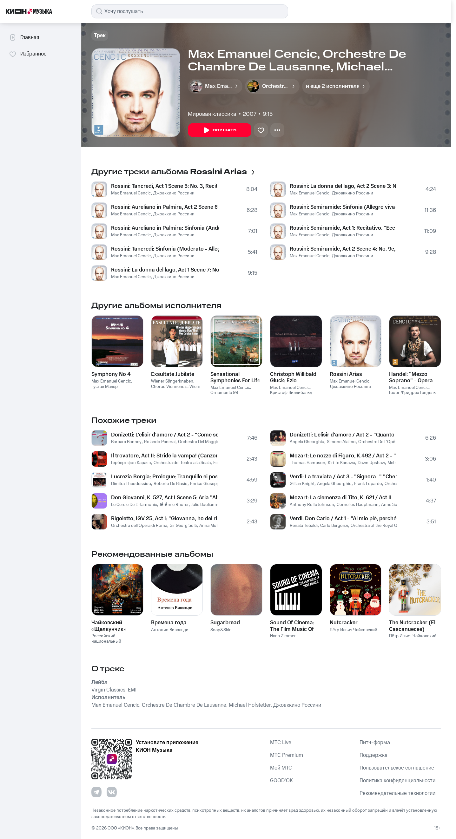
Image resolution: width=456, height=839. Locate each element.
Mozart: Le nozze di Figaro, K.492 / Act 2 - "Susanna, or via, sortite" (343, 456)
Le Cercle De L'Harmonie (134, 504)
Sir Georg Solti (183, 525)
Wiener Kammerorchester (177, 389)
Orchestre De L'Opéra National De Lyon (395, 442)
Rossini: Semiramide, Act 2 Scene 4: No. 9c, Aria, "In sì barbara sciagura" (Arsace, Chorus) (343, 249)
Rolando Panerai (159, 442)
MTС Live (280, 742)
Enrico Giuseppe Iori (209, 484)
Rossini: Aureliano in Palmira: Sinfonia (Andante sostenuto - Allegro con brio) (165, 228)
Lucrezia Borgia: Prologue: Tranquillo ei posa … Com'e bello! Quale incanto (164, 477)
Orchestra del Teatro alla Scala (182, 463)
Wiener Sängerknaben (172, 381)
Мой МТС (281, 768)
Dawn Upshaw (371, 463)
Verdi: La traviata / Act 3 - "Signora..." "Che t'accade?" (343, 477)
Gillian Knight (302, 484)
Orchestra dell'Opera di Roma (139, 525)
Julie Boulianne (205, 504)
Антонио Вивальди (169, 630)
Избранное (28, 54)
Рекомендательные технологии (397, 793)
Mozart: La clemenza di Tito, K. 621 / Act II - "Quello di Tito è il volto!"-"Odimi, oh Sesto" (343, 497)
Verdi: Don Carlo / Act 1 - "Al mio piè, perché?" (343, 518)
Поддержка (373, 755)
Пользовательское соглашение (397, 768)
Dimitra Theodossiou (131, 484)
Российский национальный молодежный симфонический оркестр (116, 644)
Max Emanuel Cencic (131, 193)
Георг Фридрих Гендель (412, 393)
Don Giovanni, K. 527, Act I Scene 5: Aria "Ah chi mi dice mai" (164, 497)
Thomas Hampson (307, 463)
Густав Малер (104, 386)
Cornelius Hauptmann (358, 504)
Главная (24, 37)
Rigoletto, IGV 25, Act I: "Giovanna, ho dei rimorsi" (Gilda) (164, 518)
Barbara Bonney (126, 442)
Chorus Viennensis (169, 386)
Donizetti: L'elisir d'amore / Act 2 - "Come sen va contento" (164, 435)
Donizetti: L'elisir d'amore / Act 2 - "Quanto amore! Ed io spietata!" (343, 435)
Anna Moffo (210, 525)
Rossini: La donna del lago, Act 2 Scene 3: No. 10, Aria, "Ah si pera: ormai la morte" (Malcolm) (343, 186)
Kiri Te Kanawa (341, 463)
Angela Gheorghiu (307, 442)
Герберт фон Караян (131, 463)
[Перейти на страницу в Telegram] (96, 792)
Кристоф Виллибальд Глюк (291, 395)
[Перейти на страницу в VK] (112, 792)
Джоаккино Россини (174, 193)
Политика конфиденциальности (397, 780)
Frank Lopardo (368, 484)
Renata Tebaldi (304, 525)
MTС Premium (286, 755)
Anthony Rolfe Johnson (312, 504)
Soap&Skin (221, 630)
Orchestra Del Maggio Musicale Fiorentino (217, 442)
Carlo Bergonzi (334, 525)
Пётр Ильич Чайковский (353, 630)
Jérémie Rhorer (174, 504)
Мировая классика (212, 114)
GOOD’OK (281, 780)
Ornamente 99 (224, 393)
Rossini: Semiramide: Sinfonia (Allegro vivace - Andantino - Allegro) (342, 207)
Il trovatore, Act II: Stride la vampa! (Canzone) (164, 456)
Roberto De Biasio (171, 484)
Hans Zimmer (283, 636)
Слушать (219, 130)
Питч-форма (375, 742)
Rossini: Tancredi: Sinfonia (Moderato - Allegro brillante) (165, 249)
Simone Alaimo (341, 442)
